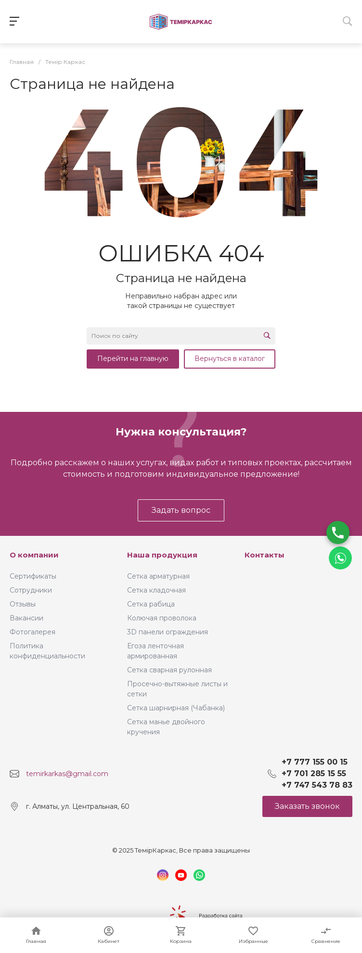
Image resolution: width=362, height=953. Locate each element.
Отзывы (23, 604)
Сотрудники (31, 590)
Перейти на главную (132, 358)
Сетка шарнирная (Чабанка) (176, 708)
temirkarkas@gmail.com (67, 773)
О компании (34, 554)
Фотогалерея (32, 632)
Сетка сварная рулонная (169, 670)
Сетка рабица (151, 604)
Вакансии (26, 618)
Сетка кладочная (156, 590)
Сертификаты (33, 576)
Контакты (264, 554)
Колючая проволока (161, 618)
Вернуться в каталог (229, 358)
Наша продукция (162, 554)
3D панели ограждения (167, 632)
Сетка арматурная (158, 576)
